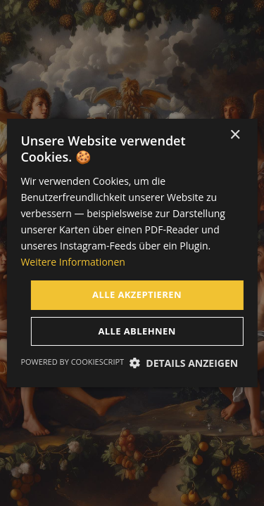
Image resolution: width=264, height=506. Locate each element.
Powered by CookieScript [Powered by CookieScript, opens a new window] (72, 361)
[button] (184, 363)
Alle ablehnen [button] (136, 331)
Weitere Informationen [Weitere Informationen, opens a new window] (72, 261)
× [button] (235, 135)
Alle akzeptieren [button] (137, 294)
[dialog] (132, 253)
